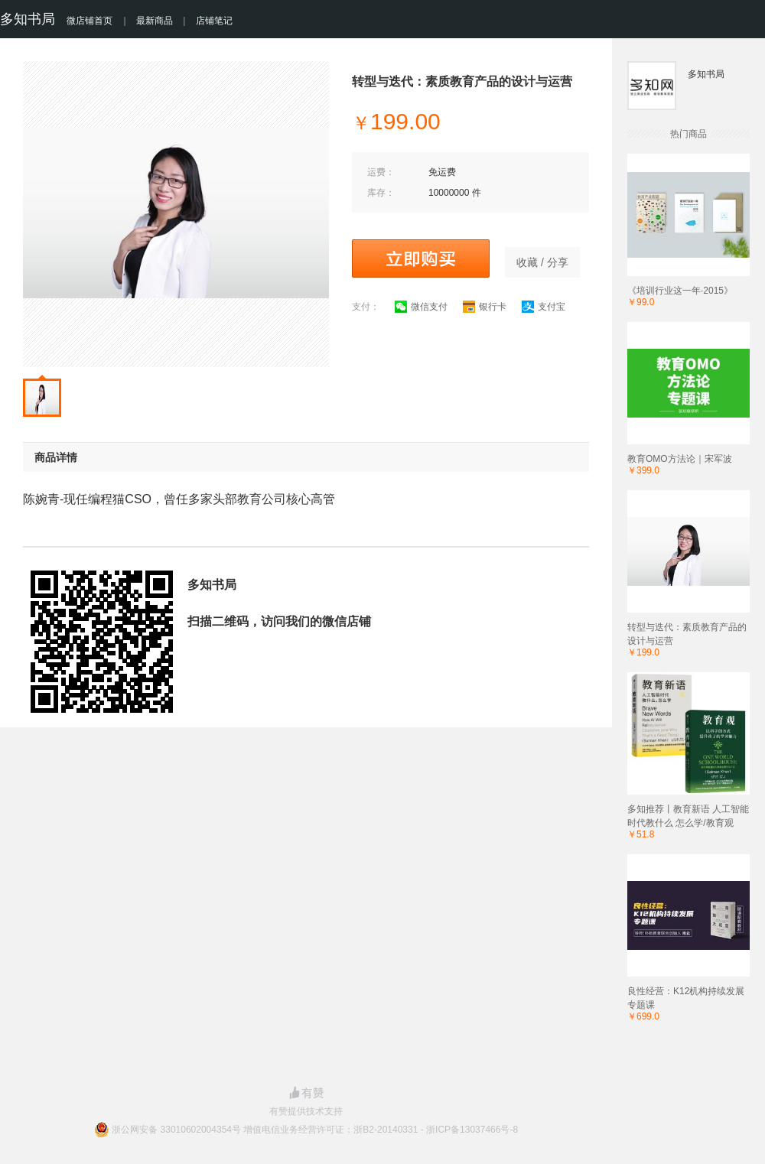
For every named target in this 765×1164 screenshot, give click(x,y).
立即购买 (421, 258)
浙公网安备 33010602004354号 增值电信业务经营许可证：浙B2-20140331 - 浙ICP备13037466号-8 (315, 1129)
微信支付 (421, 307)
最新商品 (154, 20)
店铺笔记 (214, 20)
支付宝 (543, 307)
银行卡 (484, 307)
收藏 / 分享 (542, 262)
